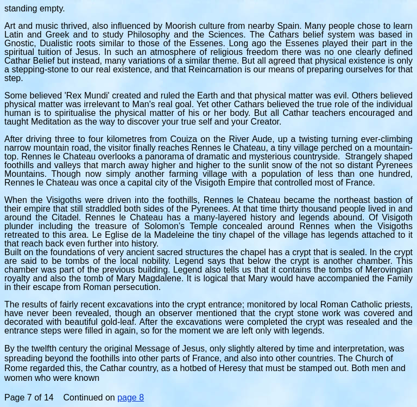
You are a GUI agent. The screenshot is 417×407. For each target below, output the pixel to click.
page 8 (130, 397)
